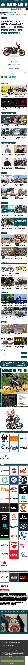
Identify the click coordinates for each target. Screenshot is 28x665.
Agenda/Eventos (13, 594)
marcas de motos (4, 14)
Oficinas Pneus (10, 599)
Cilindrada (4, 33)
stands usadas (19, 14)
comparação (9, 18)
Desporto (4, 232)
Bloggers (3, 604)
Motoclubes (20, 602)
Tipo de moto (4, 30)
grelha (5, 18)
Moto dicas (4, 292)
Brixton (12, 30)
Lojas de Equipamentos (21, 599)
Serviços (13, 604)
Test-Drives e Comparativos (8, 113)
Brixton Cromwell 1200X (14, 64)
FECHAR (12, 661)
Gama (20, 30)
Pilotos (8, 604)
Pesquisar (24, 353)
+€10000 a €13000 (13, 33)
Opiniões (4, 173)
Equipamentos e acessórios (8, 143)
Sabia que (4, 262)
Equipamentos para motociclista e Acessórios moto (14, 595)
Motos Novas (21, 594)
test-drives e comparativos (6, 16)
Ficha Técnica (9, 642)
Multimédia (4, 203)
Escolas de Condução (10, 602)
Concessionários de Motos (7, 597)
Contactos (3, 642)
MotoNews (4, 83)
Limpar (3, 27)
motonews (25, 14)
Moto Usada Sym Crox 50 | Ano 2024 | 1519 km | (14, 621)
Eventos (3, 322)
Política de (12, 663)
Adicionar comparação (14, 68)
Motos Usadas (4, 594)
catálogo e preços (9, 12)
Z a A (19, 27)
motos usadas (16, 12)
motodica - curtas (15, 16)
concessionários (12, 14)
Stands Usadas (19, 597)
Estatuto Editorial (16, 642)
